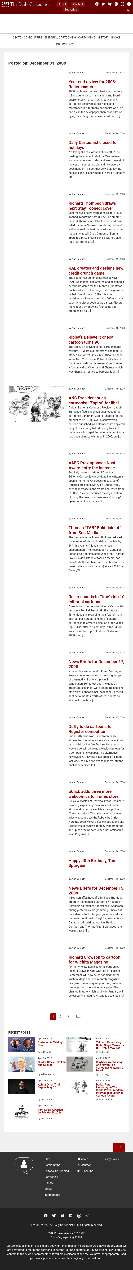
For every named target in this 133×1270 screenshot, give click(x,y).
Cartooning (87, 37)
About (62, 4)
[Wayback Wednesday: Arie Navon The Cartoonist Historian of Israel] (79, 1065)
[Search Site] (129, 10)
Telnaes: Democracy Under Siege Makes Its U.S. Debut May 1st (110, 1045)
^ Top (118, 1147)
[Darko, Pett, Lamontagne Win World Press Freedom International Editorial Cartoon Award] (79, 1087)
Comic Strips (33, 37)
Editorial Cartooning (60, 37)
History (103, 37)
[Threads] (123, 4)
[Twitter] (103, 4)
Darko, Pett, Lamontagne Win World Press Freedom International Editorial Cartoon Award (109, 1090)
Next (78, 1016)
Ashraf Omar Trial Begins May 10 (49, 1086)
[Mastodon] (116, 4)
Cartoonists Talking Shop (50, 1044)
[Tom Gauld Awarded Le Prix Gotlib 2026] (21, 1112)
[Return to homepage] (25, 1180)
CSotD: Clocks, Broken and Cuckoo (52, 1064)
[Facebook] (97, 4)
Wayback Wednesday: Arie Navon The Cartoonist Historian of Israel (110, 1066)
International (66, 44)
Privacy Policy (110, 1159)
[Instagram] (129, 4)
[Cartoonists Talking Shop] (21, 1045)
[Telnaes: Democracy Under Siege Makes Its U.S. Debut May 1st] (79, 1045)
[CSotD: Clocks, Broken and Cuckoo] (21, 1065)
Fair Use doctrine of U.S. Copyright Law (89, 1250)
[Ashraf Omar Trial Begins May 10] (21, 1087)
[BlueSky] (110, 4)
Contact (78, 4)
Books (115, 37)
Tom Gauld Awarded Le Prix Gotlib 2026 (50, 1111)
